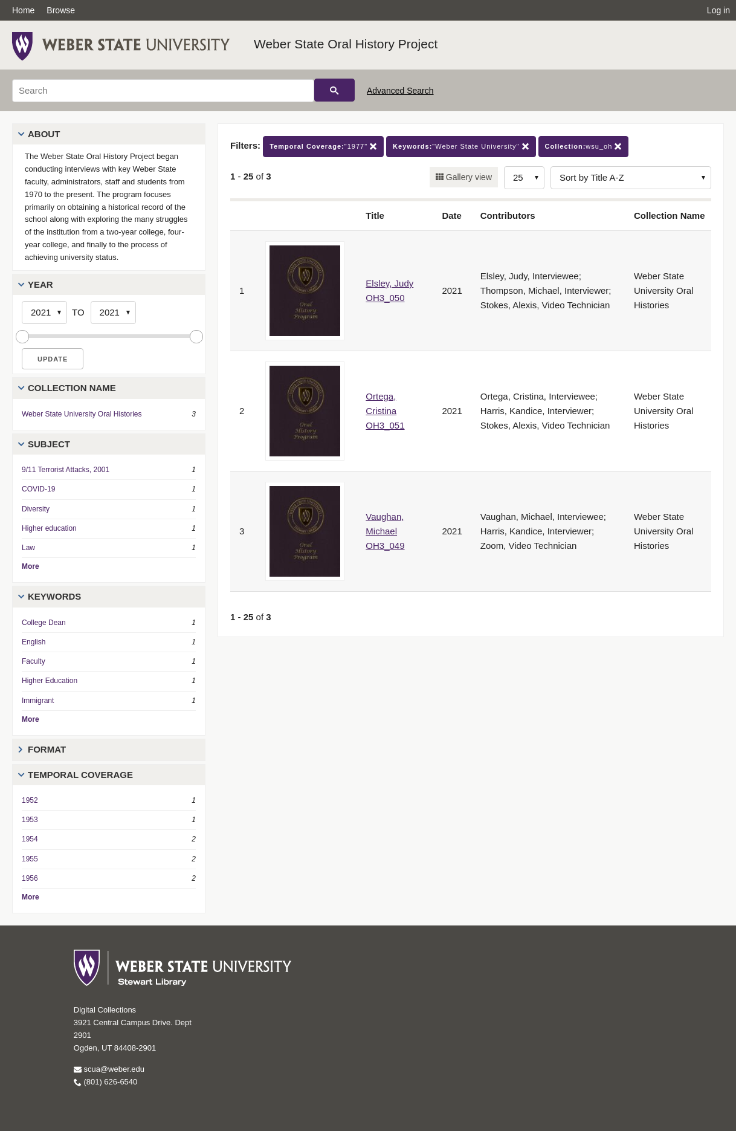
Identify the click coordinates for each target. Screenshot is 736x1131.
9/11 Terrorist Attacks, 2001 (65, 469)
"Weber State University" (461, 147)
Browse (61, 10)
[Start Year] (44, 312)
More (30, 566)
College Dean (44, 622)
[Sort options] (630, 177)
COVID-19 (38, 489)
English (33, 642)
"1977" (323, 147)
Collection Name (72, 388)
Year (40, 284)
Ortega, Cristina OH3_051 (385, 410)
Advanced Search (400, 91)
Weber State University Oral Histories (82, 414)
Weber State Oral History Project (345, 44)
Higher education (49, 528)
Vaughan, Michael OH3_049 (385, 531)
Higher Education (49, 680)
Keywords (54, 596)
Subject (49, 444)
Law (28, 547)
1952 (30, 800)
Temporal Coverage (80, 775)
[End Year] (113, 312)
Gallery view (468, 177)
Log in (718, 10)
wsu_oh (583, 147)
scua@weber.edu (109, 1069)
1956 (30, 878)
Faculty (33, 661)
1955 (30, 859)
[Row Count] (524, 177)
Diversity (36, 509)
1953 (30, 819)
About (44, 134)
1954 (30, 839)
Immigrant (38, 700)
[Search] (163, 90)
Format (47, 749)
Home (23, 10)
